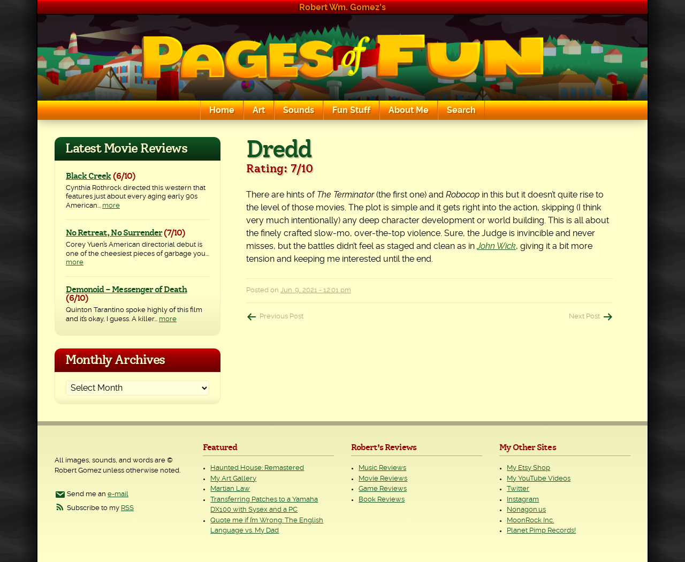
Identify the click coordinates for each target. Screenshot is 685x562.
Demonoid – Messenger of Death (126, 289)
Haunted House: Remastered (257, 468)
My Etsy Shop (528, 468)
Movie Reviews (383, 478)
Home (221, 110)
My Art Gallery (233, 478)
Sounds (298, 110)
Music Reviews (382, 468)
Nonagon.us (526, 509)
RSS (127, 508)
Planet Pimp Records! (541, 530)
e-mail (118, 494)
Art (259, 110)
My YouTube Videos (538, 478)
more (111, 205)
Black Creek (88, 176)
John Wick (496, 246)
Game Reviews (383, 488)
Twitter (518, 488)
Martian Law (230, 488)
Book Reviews (382, 499)
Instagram (523, 499)
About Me (409, 110)
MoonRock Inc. (530, 520)
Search (461, 110)
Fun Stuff (351, 110)
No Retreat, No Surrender (114, 233)
